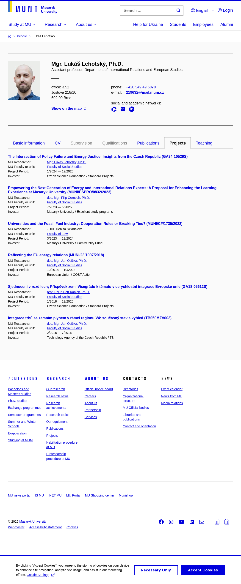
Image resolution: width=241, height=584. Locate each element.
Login (225, 10)
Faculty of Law (57, 234)
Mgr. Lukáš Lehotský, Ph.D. (66, 162)
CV (58, 143)
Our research (55, 389)
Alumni (226, 24)
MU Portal (73, 495)
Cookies (72, 527)
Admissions (23, 378)
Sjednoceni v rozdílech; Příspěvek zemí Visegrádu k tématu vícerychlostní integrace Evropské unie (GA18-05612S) (107, 287)
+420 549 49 (141, 87)
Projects (177, 143)
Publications (148, 143)
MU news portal (19, 495)
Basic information (29, 143)
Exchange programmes (24, 407)
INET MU (54, 495)
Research (58, 378)
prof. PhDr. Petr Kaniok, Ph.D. (68, 292)
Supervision (81, 143)
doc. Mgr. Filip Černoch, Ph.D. (68, 197)
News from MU (171, 396)
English (200, 10)
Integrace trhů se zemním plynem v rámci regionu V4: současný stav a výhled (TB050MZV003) (90, 318)
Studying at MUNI (20, 440)
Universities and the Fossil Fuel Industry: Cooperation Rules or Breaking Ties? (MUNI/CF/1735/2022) (95, 224)
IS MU (39, 495)
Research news (57, 396)
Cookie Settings (40, 576)
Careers (90, 396)
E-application (17, 433)
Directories (130, 389)
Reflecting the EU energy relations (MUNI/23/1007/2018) (56, 255)
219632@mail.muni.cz (145, 92)
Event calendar (171, 389)
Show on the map (68, 108)
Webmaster (16, 527)
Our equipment (57, 421)
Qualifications (114, 143)
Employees (203, 24)
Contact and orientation (139, 426)
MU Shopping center (99, 495)
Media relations (172, 403)
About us (96, 378)
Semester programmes (24, 415)
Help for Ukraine (148, 24)
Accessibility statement (45, 527)
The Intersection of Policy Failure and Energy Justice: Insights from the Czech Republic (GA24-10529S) (98, 156)
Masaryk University (32, 521)
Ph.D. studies (17, 401)
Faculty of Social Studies (64, 167)
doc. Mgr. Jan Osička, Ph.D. (67, 260)
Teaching (204, 143)
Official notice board (99, 389)
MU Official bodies (136, 407)
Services (91, 417)
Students (178, 24)
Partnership (93, 410)
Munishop (126, 495)
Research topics (57, 415)
